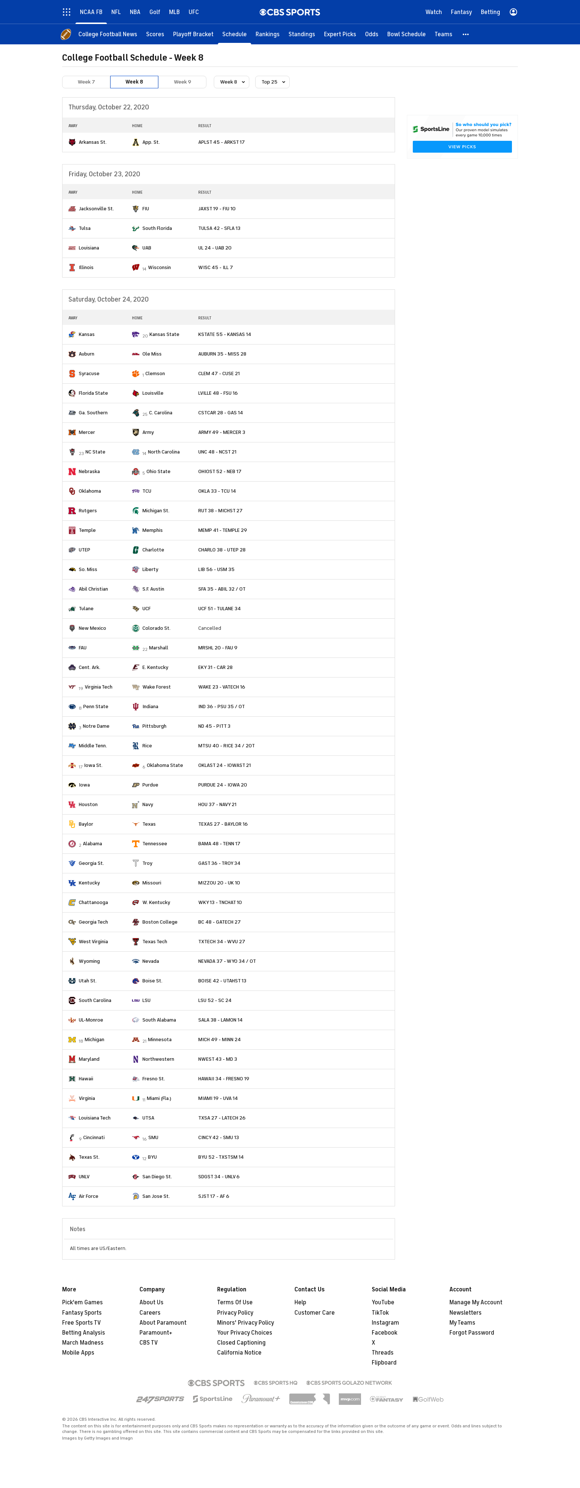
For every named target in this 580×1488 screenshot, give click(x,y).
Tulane (86, 608)
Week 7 (86, 82)
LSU (146, 1000)
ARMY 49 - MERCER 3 (221, 432)
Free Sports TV (81, 1322)
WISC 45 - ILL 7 (215, 267)
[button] (466, 34)
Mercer (87, 432)
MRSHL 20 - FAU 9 (217, 648)
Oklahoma (90, 491)
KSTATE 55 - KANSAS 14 (224, 334)
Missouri (151, 883)
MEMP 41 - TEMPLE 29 (222, 530)
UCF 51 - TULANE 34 (219, 608)
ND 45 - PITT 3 (214, 726)
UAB (146, 248)
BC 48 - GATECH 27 (219, 922)
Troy (147, 863)
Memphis (152, 530)
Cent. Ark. (89, 667)
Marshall (158, 648)
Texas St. (89, 1157)
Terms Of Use (235, 1302)
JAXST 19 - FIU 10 (217, 208)
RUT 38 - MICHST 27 (220, 510)
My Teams (462, 1322)
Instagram (385, 1322)
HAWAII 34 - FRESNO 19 (223, 1079)
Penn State (95, 706)
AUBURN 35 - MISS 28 (222, 354)
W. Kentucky (156, 902)
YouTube (383, 1302)
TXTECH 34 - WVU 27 (221, 941)
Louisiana (89, 248)
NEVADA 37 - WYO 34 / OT (227, 961)
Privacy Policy (235, 1313)
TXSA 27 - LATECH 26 (222, 1118)
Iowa (84, 785)
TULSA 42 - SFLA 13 (219, 228)
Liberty (150, 569)
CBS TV (148, 1342)
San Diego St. (157, 1176)
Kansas (87, 334)
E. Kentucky (155, 667)
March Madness (83, 1342)
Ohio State (158, 471)
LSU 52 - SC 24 (215, 1000)
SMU (153, 1137)
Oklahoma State (165, 765)
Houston (88, 804)
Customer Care (314, 1313)
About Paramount (162, 1322)
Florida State (93, 393)
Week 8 (134, 82)
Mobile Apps (78, 1352)
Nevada (150, 961)
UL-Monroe (91, 1020)
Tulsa (85, 228)
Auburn (86, 354)
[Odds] (372, 34)
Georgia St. (91, 863)
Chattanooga (93, 902)
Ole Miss (152, 354)
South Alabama (159, 1020)
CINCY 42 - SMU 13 (218, 1137)
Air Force (88, 1196)
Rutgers (88, 510)
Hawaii (86, 1079)
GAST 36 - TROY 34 (219, 863)
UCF (146, 608)
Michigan (94, 1039)
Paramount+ (155, 1332)
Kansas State (164, 334)
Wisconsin (159, 267)
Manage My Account (475, 1302)
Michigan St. (155, 510)
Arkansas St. (93, 142)
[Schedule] (234, 34)
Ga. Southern (93, 413)
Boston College (160, 922)
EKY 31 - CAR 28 (215, 667)
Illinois (86, 267)
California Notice (239, 1352)
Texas (149, 824)
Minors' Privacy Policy (245, 1322)
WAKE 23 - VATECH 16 (221, 687)
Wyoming (89, 961)
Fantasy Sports (82, 1313)
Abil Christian (93, 589)
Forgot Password (471, 1332)
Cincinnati (94, 1137)
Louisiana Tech (95, 1118)
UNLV (84, 1176)
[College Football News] (108, 34)
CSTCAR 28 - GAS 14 (220, 413)
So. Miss (88, 569)
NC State (95, 452)
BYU (152, 1157)
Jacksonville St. (96, 208)
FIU (145, 208)
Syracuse (89, 373)
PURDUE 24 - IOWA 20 (222, 785)
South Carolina (95, 1000)
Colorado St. (156, 628)
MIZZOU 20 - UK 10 (219, 883)
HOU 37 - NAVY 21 (217, 804)
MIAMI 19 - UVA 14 (218, 1098)
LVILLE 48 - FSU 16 (218, 393)
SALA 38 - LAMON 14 (220, 1020)
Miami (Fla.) (159, 1098)
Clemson (155, 373)
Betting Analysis (83, 1332)
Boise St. (152, 981)
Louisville (152, 393)
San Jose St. (156, 1196)
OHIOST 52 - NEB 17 (220, 471)
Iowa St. (93, 765)
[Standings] (302, 34)
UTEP (84, 550)
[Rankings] (267, 34)
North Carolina (164, 452)
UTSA (148, 1118)
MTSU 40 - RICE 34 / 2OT (226, 746)
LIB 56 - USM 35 (216, 569)
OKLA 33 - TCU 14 (217, 491)
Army (148, 432)
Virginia (87, 1098)
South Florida (157, 228)
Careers (150, 1313)
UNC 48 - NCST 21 (217, 452)
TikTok (380, 1313)
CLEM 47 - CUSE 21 (219, 373)
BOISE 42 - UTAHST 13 (222, 981)
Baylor (86, 824)
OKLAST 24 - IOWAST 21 (224, 765)
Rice (147, 746)
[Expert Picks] (340, 34)
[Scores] (155, 34)
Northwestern (158, 1059)
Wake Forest (156, 687)
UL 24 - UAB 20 (215, 248)
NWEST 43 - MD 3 (217, 1059)
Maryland (89, 1059)
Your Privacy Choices (244, 1332)
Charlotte (153, 550)
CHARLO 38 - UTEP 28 (222, 550)
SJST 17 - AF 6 (213, 1196)
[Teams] (443, 34)
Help (300, 1302)
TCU (146, 491)
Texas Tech (154, 941)
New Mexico (92, 628)
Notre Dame (96, 726)
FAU (83, 648)
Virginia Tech (98, 687)
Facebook (384, 1332)
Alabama (92, 843)
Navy (147, 804)
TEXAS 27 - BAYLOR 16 (223, 824)
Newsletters (465, 1313)
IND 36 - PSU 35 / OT (221, 706)
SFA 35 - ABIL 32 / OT (222, 589)
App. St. (151, 142)
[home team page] (72, 142)
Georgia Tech (93, 922)
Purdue (150, 785)
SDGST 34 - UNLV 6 (219, 1176)
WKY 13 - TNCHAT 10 (220, 902)
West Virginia (93, 941)
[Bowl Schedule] (406, 34)
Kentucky (89, 883)
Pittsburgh (154, 726)
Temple (87, 530)
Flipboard (384, 1362)
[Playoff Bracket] (193, 34)
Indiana (150, 706)
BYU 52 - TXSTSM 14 (221, 1157)
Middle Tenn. (93, 746)
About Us (151, 1302)
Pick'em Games (82, 1302)
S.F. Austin (153, 589)
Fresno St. (153, 1079)
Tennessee (154, 843)
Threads (383, 1352)
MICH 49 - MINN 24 (219, 1039)
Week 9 (182, 82)
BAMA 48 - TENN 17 (219, 843)
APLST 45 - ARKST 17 (221, 142)
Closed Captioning (241, 1342)
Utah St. (88, 981)
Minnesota (160, 1039)
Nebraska (89, 471)
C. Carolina (160, 413)
